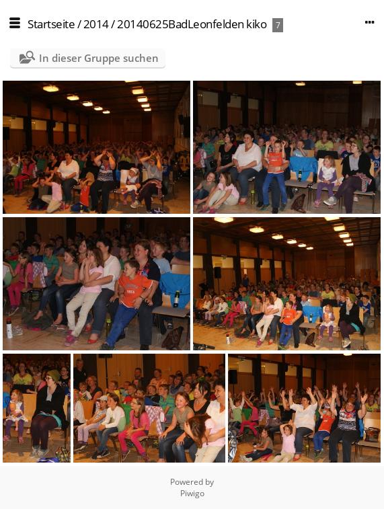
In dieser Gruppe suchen (99, 58)
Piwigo (192, 493)
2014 (96, 24)
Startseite (51, 24)
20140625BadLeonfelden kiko (191, 24)
